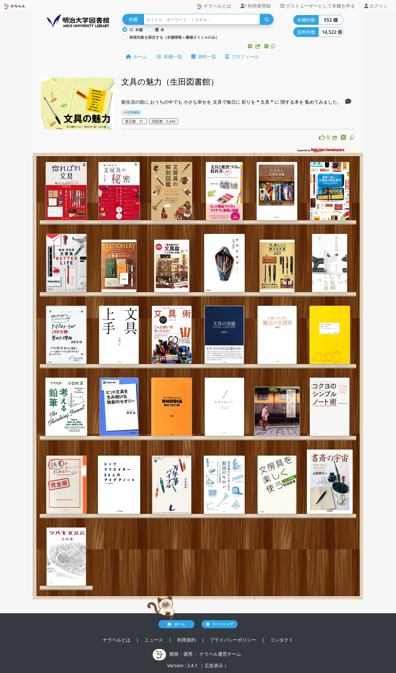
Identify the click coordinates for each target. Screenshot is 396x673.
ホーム (136, 56)
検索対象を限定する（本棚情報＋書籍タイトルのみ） (174, 37)
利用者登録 (255, 6)
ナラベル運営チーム (220, 654)
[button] (250, 46)
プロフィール (242, 56)
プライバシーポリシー (233, 640)
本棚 (136, 29)
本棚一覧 (169, 56)
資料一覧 (203, 56)
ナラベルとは (214, 6)
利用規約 (187, 640)
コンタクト (281, 640)
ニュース (154, 640)
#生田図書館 (131, 112)
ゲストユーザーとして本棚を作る (317, 6)
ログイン (376, 6)
